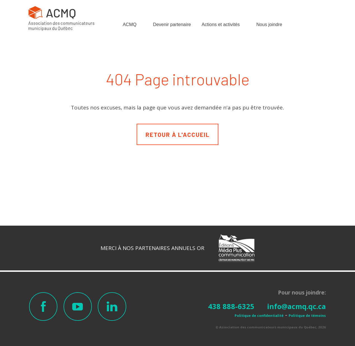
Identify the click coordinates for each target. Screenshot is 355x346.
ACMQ (129, 24)
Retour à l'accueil (178, 134)
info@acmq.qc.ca (296, 306)
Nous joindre (269, 24)
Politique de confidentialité (259, 315)
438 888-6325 (231, 306)
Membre (318, 25)
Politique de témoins (307, 315)
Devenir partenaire (172, 24)
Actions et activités (221, 24)
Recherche (296, 23)
